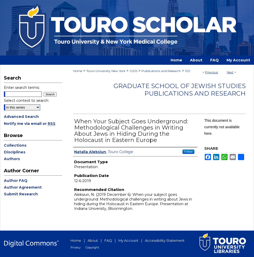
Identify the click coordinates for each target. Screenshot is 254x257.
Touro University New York (105, 71)
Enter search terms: (22, 87)
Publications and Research (161, 71)
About (93, 240)
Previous (211, 72)
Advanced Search (21, 116)
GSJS (133, 71)
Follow (188, 151)
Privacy (75, 247)
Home (77, 71)
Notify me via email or (29, 123)
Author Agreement (23, 187)
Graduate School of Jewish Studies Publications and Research (180, 89)
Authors (12, 158)
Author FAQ (15, 180)
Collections (15, 145)
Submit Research (21, 194)
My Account (128, 240)
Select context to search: (26, 100)
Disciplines (14, 152)
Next (230, 72)
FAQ (108, 240)
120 (187, 71)
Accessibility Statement (165, 240)
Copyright (92, 247)
